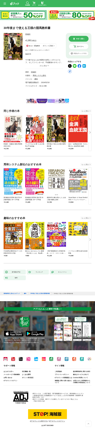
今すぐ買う (80, 39)
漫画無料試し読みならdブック (12, 293)
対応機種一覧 (26, 371)
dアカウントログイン (10, 380)
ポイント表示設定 (27, 377)
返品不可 (28, 54)
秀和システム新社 (39, 75)
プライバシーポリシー (62, 374)
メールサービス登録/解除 (12, 374)
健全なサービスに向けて (81, 374)
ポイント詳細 (48, 46)
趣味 (36, 79)
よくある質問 (26, 374)
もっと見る (85, 111)
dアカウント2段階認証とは (63, 377)
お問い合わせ (8, 377)
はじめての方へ (9, 371)
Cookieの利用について (80, 377)
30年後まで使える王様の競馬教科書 (40, 293)
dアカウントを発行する (39, 421)
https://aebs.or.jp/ (39, 401)
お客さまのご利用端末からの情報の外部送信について (81, 381)
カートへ (80, 46)
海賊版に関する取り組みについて (63, 381)
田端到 (27, 34)
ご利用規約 (58, 371)
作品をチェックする (80, 53)
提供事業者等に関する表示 (81, 371)
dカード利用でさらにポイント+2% (36, 50)
